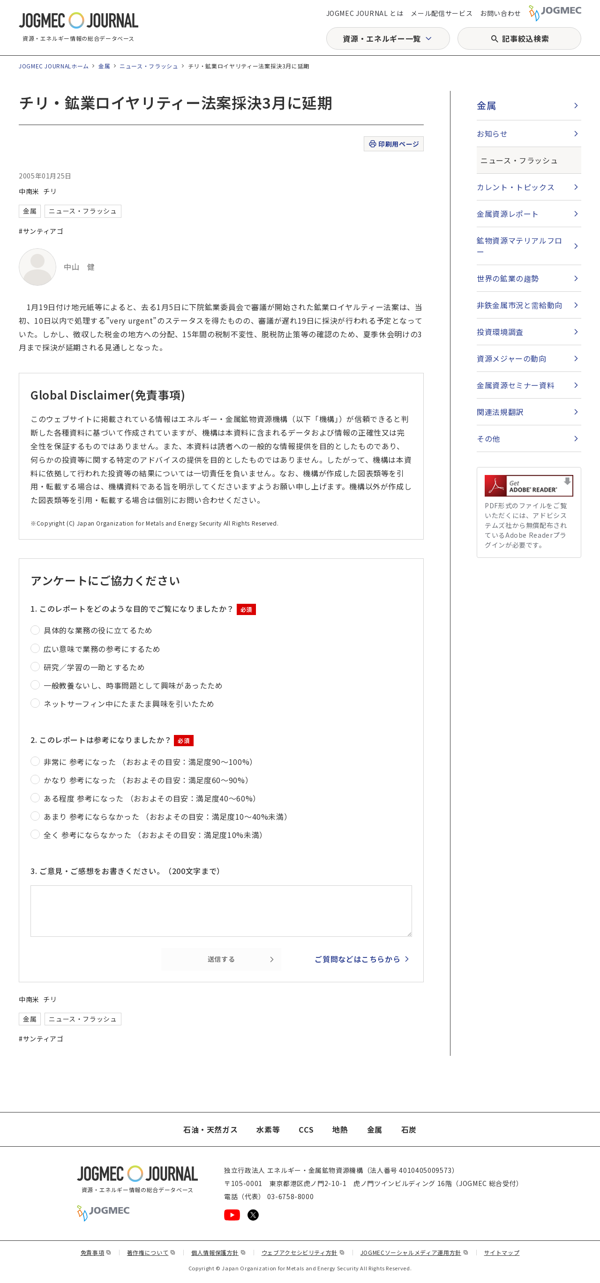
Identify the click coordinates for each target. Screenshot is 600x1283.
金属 (104, 66)
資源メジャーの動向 (512, 358)
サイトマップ (502, 1252)
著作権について (151, 1252)
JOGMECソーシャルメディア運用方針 (414, 1252)
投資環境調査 (500, 331)
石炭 (409, 1129)
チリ (50, 191)
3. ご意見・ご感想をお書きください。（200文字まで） (127, 870)
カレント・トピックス (516, 187)
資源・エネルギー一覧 (381, 38)
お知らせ (492, 133)
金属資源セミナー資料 (516, 385)
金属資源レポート (508, 213)
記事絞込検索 (525, 38)
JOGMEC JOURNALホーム (54, 66)
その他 (488, 438)
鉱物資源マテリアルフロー (519, 246)
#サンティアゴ (41, 231)
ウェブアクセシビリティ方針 (303, 1252)
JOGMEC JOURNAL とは (365, 13)
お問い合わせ (500, 13)
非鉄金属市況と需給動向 (519, 305)
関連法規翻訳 (500, 411)
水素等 (268, 1129)
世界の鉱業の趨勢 (508, 278)
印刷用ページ (393, 144)
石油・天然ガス (210, 1129)
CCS (306, 1129)
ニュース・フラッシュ (149, 66)
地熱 (340, 1129)
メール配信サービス (441, 13)
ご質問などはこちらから (357, 958)
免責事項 (96, 1252)
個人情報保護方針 (218, 1252)
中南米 (29, 191)
